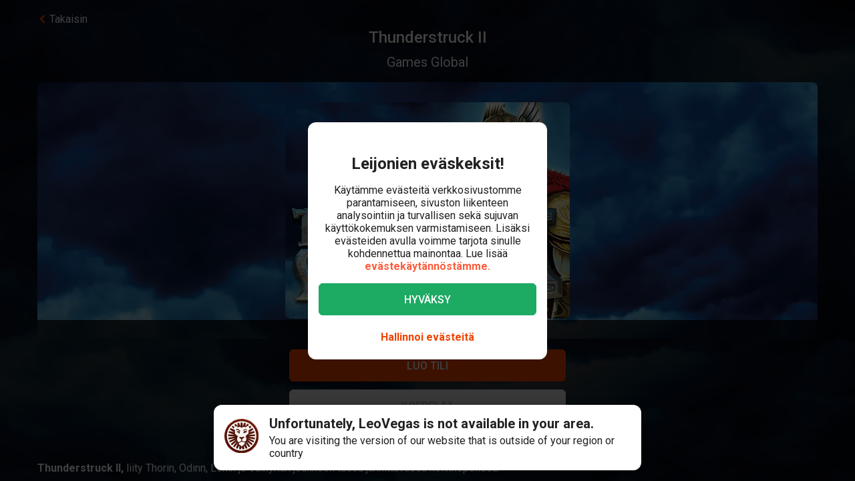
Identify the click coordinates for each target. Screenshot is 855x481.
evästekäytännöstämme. (427, 266)
